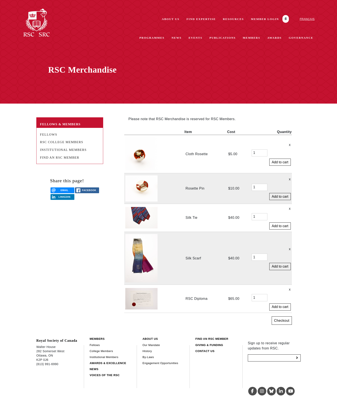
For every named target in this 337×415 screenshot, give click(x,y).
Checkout (281, 320)
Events (195, 37)
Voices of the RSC (105, 375)
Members (251, 37)
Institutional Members (63, 150)
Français (307, 19)
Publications (223, 37)
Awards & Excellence (108, 363)
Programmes (151, 37)
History (147, 351)
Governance (301, 37)
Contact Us (204, 351)
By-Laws (148, 357)
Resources (233, 19)
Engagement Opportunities (160, 363)
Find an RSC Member (59, 157)
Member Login (265, 19)
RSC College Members (61, 142)
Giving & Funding (209, 345)
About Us (170, 19)
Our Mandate (151, 345)
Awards (274, 37)
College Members (101, 351)
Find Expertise (201, 19)
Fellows (48, 134)
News (176, 37)
